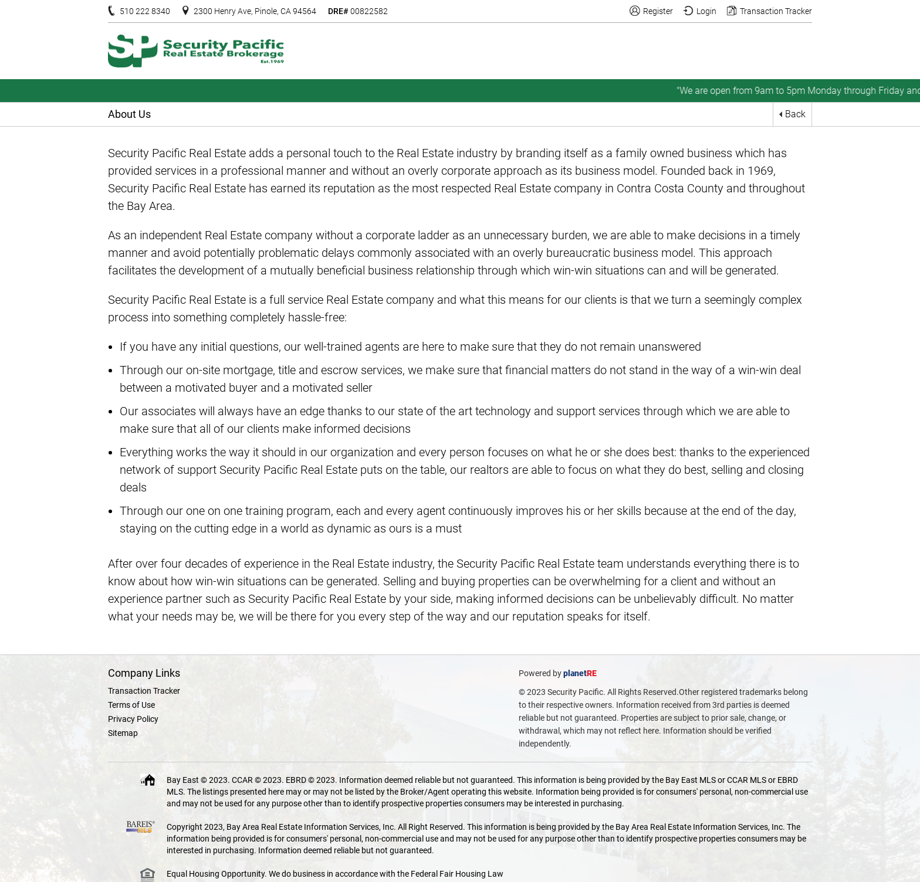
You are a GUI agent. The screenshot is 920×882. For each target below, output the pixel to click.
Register (658, 11)
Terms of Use (131, 705)
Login (706, 11)
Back (795, 114)
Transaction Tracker (776, 11)
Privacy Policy (133, 719)
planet (575, 673)
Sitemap (123, 733)
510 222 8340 (145, 11)
